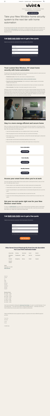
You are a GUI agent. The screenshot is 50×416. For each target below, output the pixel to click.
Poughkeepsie (17, 344)
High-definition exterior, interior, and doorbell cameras (25, 79)
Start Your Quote (25, 59)
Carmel (30, 342)
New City (30, 344)
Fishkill (30, 348)
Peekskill (10, 348)
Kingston (37, 348)
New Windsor (37, 344)
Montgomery (17, 348)
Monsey (23, 348)
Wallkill (23, 344)
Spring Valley (11, 342)
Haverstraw (24, 342)
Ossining (17, 342)
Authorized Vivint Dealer (25, 398)
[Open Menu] (4, 1)
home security (14, 29)
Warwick (36, 342)
